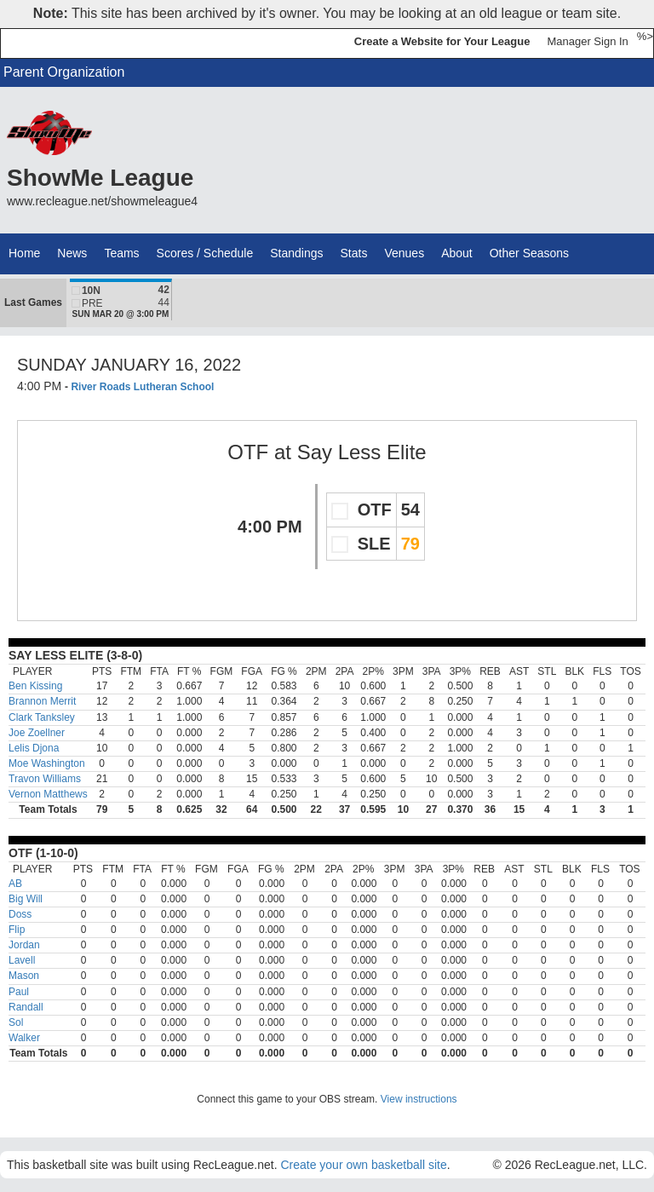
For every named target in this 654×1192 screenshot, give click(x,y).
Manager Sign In (587, 41)
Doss (20, 914)
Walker (24, 1038)
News (72, 253)
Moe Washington (47, 763)
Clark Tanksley (42, 717)
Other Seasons (529, 253)
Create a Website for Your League (442, 41)
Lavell (22, 960)
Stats (354, 253)
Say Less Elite (362, 452)
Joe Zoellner (37, 733)
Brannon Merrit (42, 701)
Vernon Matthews (48, 794)
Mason (24, 976)
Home (24, 253)
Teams (121, 253)
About (457, 253)
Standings (296, 253)
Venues (404, 253)
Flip (17, 930)
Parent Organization (63, 72)
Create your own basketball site (363, 1165)
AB (15, 884)
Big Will (26, 899)
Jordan (24, 945)
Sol (16, 1022)
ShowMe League (100, 177)
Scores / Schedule (205, 253)
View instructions (419, 1099)
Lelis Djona (34, 748)
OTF (247, 452)
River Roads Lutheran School (142, 387)
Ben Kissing (35, 686)
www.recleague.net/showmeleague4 (102, 201)
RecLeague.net (51, 43)
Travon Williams (45, 779)
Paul (19, 992)
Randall (26, 1007)
